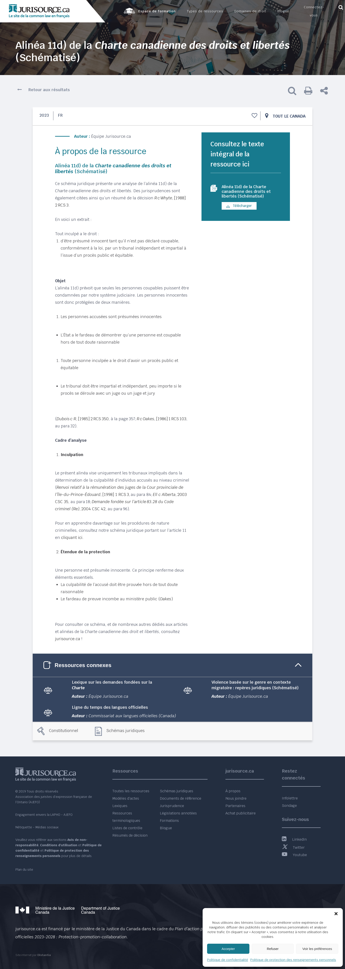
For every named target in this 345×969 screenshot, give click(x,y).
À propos (232, 791)
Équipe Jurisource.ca (111, 136)
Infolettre (290, 798)
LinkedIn (294, 839)
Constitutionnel (63, 730)
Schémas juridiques (125, 730)
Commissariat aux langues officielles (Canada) (132, 715)
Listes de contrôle (127, 828)
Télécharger (239, 207)
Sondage (289, 805)
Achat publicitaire (240, 813)
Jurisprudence (172, 805)
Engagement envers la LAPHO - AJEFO (44, 815)
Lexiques (119, 805)
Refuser (273, 949)
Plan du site (24, 870)
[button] (336, 913)
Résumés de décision (130, 835)
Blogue (166, 828)
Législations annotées (178, 813)
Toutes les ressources (130, 791)
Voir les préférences (317, 949)
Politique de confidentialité (227, 960)
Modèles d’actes (125, 798)
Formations (169, 820)
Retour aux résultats (49, 89)
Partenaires (235, 805)
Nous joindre (235, 798)
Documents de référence (180, 798)
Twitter (293, 847)
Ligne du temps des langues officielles (110, 707)
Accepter (228, 949)
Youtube (294, 855)
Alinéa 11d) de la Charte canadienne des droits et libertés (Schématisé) (248, 192)
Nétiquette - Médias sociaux (36, 827)
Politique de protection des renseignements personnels (293, 960)
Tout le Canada (289, 116)
